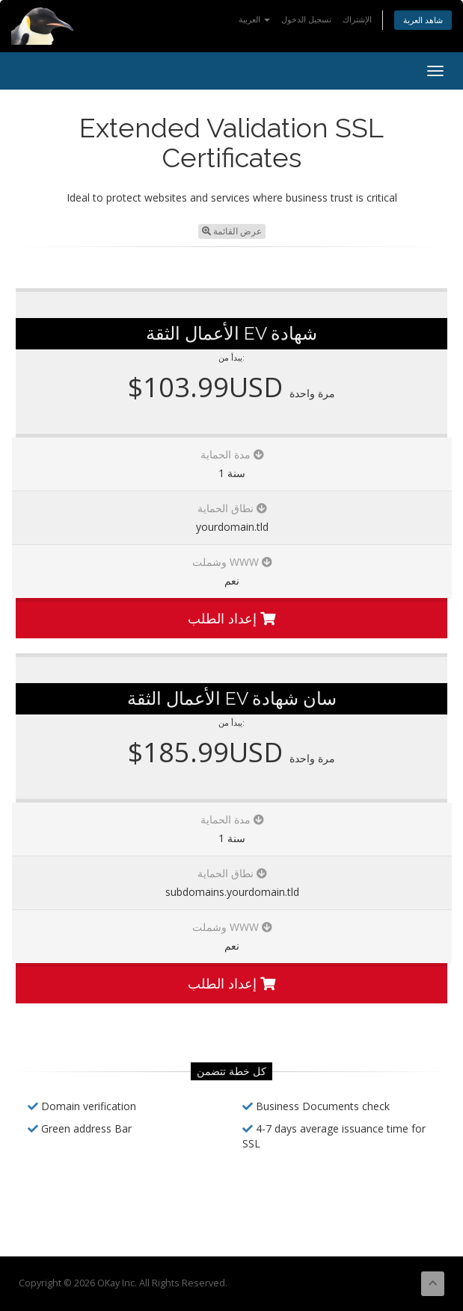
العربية (254, 19)
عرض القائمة (232, 231)
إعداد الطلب (231, 618)
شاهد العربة (423, 19)
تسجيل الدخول (306, 19)
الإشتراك (357, 19)
